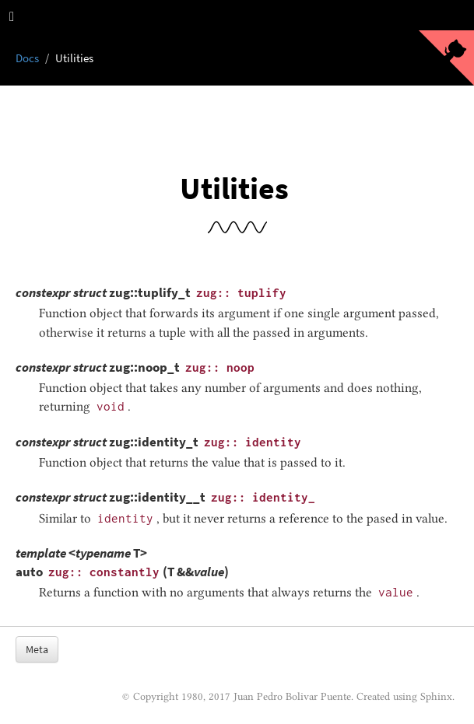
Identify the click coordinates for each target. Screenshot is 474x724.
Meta (37, 649)
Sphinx (436, 696)
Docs (27, 58)
